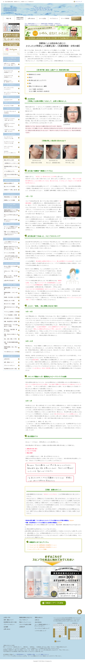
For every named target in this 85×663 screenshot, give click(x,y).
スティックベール (8, 147)
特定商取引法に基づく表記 (10, 368)
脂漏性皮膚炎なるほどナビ (20, 18)
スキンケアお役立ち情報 (11, 263)
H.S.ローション (8, 81)
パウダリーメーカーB (9, 130)
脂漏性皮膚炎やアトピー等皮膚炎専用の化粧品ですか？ (11, 210)
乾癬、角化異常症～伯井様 (10, 321)
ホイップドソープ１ (9, 88)
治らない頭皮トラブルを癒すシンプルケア (11, 267)
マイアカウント (54, 18)
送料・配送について (9, 362)
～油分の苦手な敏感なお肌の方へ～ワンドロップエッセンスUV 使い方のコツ (11, 257)
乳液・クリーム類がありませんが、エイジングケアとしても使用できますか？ (11, 233)
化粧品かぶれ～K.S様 (9, 300)
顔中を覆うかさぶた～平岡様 (11, 318)
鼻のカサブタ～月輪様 (9, 303)
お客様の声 (22, 626)
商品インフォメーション (11, 239)
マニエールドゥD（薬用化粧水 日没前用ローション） (43, 547)
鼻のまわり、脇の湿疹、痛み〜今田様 (10, 330)
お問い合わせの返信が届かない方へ (11, 175)
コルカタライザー (8, 99)
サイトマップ (78, 1)
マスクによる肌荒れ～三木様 (11, 311)
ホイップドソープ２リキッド (11, 93)
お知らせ (37, 619)
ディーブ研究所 (65, 18)
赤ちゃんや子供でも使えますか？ (11, 215)
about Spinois (38, 622)
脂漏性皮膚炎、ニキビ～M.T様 (11, 293)
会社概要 (6, 626)
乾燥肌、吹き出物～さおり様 (11, 297)
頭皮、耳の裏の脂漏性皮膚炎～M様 (11, 343)
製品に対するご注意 (9, 160)
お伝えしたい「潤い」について (11, 271)
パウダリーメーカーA (9, 119)
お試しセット (10, 64)
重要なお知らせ (11, 157)
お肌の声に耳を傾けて (9, 280)
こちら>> (71, 520)
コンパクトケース (8, 137)
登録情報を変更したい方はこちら (11, 167)
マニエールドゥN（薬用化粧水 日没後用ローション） (43, 545)
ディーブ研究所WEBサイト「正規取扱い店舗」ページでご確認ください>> (31, 654)
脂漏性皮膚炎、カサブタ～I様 (10, 288)
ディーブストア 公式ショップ (42, 628)
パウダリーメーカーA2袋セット (9, 125)
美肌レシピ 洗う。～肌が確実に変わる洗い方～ (10, 276)
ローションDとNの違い (9, 252)
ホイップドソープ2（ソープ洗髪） (38, 549)
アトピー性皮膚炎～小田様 (10, 315)
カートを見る (42, 18)
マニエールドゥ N (8, 76)
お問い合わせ (31, 18)
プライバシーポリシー (9, 365)
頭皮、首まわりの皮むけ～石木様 (11, 335)
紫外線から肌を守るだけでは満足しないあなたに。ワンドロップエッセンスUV (11, 248)
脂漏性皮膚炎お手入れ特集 (11, 180)
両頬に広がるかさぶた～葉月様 (11, 307)
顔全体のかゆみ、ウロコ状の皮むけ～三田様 (11, 325)
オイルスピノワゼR (8, 105)
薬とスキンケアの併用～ (10, 186)
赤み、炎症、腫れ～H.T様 (10, 339)
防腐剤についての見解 (9, 200)
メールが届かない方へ (9, 171)
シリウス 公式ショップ (40, 630)
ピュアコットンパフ (9, 142)
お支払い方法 (7, 617)
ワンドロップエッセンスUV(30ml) (10, 112)
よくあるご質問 (11, 204)
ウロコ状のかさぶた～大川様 (11, 351)
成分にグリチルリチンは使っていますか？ (11, 220)
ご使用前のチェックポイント (11, 163)
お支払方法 (6, 359)
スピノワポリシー (11, 194)
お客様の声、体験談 (11, 284)
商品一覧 (8, 18)
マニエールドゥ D (8, 71)
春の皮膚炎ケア (9, 183)
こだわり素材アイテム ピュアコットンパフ (10, 242)
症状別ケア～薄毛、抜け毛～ (11, 189)
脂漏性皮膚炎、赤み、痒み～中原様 (11, 347)
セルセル (10, 152)
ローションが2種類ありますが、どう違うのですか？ (11, 227)
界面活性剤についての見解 (10, 197)
